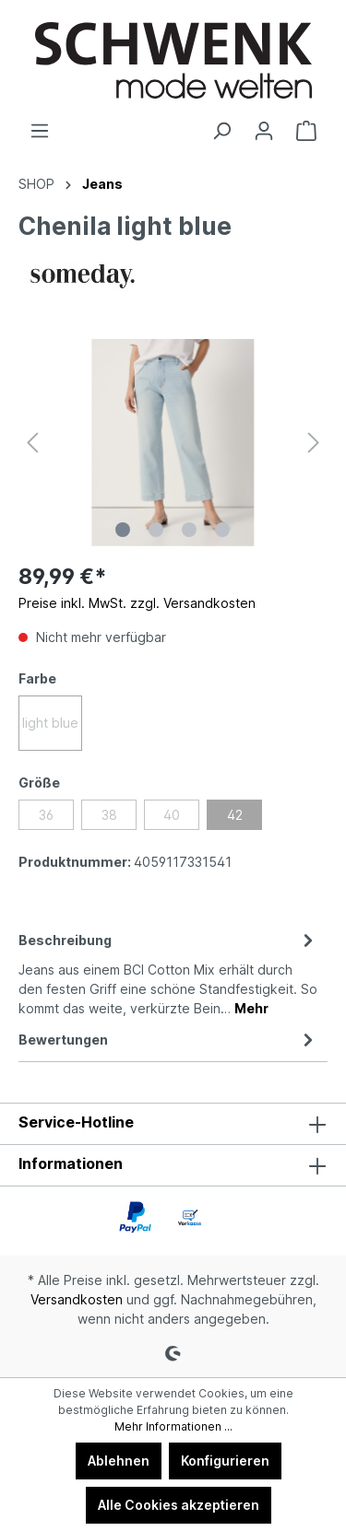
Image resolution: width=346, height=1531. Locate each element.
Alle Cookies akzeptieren (178, 1505)
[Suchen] (221, 130)
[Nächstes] (314, 443)
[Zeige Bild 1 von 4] (122, 529)
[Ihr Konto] (264, 130)
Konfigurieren (225, 1460)
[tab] (168, 973)
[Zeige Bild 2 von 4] (156, 529)
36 (46, 815)
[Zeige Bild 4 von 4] (222, 529)
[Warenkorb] (306, 130)
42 (235, 815)
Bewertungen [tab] (168, 1039)
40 (171, 815)
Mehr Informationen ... (173, 1426)
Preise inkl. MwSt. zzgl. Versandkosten (137, 603)
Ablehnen (118, 1460)
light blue (50, 722)
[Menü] (39, 130)
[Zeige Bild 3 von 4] (189, 529)
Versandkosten (76, 1299)
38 (109, 815)
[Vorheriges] (32, 443)
